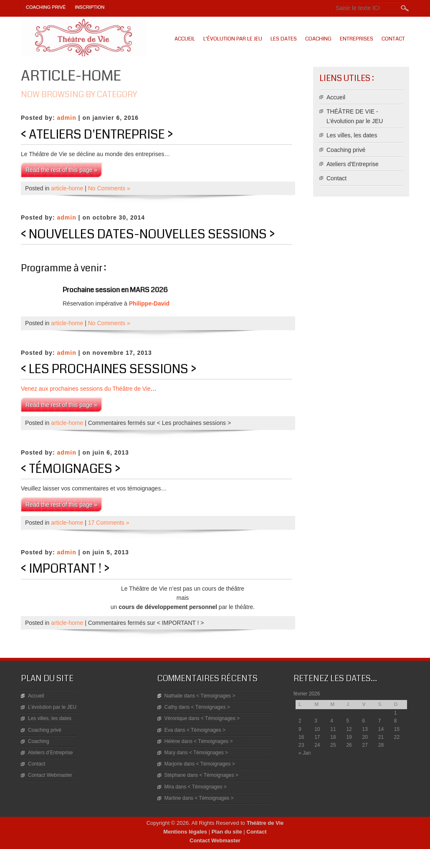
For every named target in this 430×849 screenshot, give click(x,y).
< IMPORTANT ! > (65, 568)
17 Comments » (108, 522)
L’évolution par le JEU (232, 39)
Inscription (89, 7)
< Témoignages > (70, 469)
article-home (67, 188)
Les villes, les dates (351, 135)
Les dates (284, 39)
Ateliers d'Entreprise (352, 164)
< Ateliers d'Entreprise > (97, 134)
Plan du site (227, 832)
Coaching (318, 39)
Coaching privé (46, 7)
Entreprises (356, 39)
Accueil (185, 39)
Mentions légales (185, 832)
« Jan (304, 753)
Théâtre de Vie (265, 823)
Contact (393, 39)
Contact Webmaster (50, 775)
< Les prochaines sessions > (108, 369)
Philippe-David (149, 303)
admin (66, 117)
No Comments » (109, 188)
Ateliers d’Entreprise (50, 753)
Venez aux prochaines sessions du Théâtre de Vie (86, 388)
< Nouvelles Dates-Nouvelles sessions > (148, 234)
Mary (170, 753)
